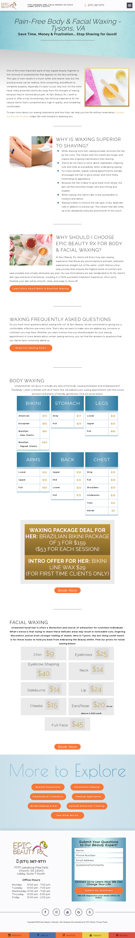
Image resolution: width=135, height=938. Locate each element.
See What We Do (67, 816)
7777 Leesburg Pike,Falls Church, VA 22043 (31, 871)
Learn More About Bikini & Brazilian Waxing (40, 288)
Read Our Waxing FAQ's (31, 347)
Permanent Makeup (87, 787)
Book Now (67, 590)
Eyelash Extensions (47, 787)
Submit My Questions (99, 891)
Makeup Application (89, 796)
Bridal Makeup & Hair (43, 806)
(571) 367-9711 (94, 5)
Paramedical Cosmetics (47, 796)
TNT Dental (90, 923)
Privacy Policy (102, 923)
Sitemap (55, 923)
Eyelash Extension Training (87, 806)
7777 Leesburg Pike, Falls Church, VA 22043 (50, 5)
